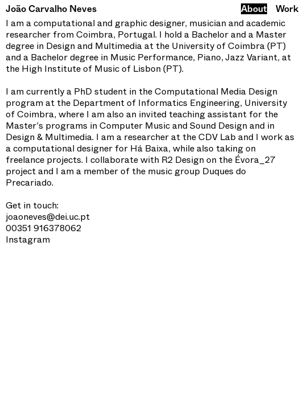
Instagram (28, 239)
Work (287, 8)
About (254, 8)
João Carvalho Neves (51, 8)
